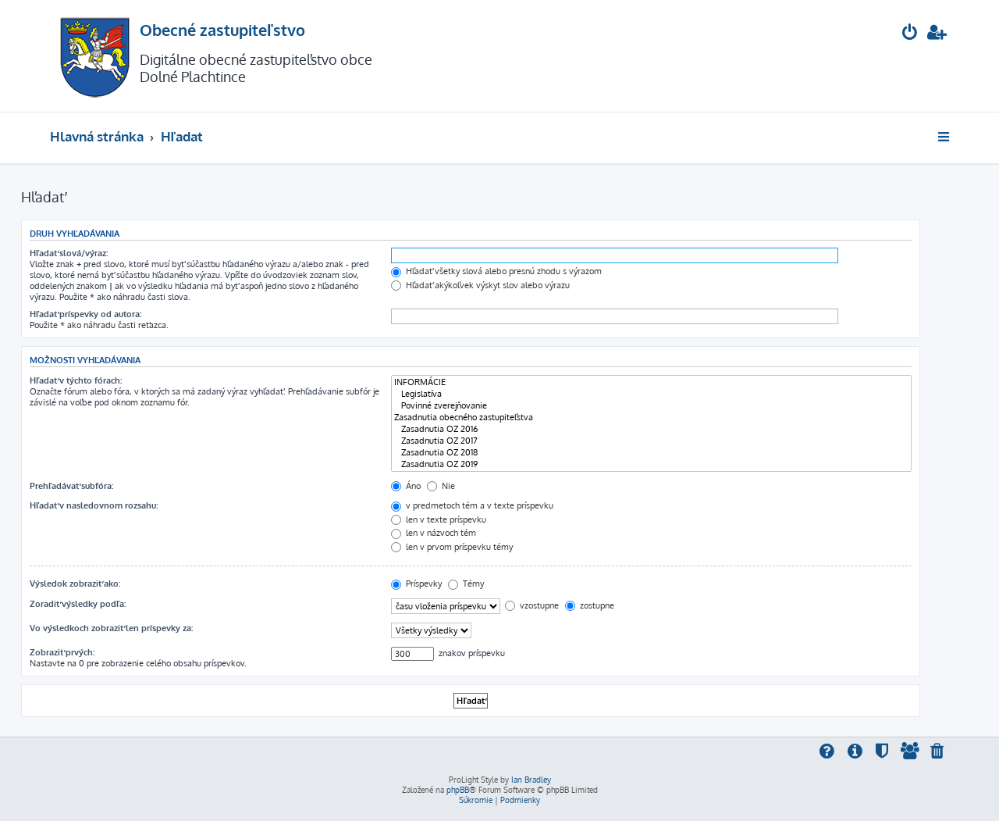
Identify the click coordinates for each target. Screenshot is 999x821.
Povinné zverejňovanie (651, 406)
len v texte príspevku (438, 519)
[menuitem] (910, 34)
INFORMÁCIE (651, 382)
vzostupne (532, 605)
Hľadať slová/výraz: (69, 253)
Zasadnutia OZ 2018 (651, 453)
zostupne (589, 605)
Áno (406, 485)
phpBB (457, 789)
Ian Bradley (531, 779)
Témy (466, 583)
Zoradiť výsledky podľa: (78, 603)
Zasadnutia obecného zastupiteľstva (651, 417)
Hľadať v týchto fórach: (76, 380)
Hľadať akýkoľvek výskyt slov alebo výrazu (480, 285)
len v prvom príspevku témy (452, 546)
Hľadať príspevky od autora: (85, 314)
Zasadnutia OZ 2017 (651, 441)
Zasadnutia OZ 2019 (651, 464)
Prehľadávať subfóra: (71, 485)
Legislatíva (651, 394)
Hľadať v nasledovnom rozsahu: (94, 505)
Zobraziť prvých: (62, 652)
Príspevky (416, 583)
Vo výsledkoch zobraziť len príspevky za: (111, 628)
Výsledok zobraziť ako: (75, 583)
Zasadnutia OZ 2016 (651, 429)
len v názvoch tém (433, 532)
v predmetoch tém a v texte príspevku (472, 505)
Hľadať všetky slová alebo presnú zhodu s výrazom (496, 271)
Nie (441, 485)
